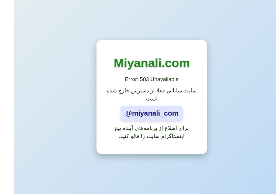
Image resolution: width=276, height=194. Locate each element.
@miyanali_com (137, 113)
